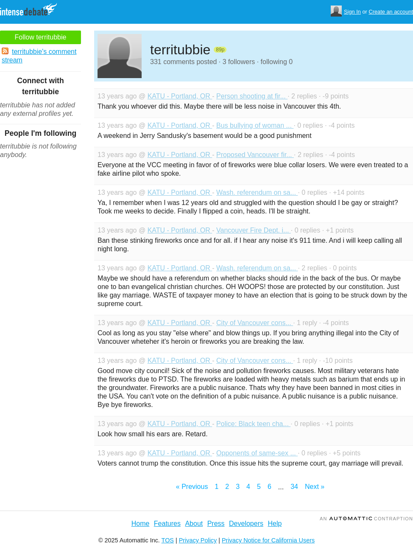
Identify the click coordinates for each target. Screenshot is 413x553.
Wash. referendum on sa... (257, 192)
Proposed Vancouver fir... (255, 154)
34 (294, 486)
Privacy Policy (198, 540)
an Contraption (366, 518)
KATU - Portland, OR (180, 96)
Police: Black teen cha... (253, 423)
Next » (314, 486)
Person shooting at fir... (251, 96)
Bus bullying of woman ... (254, 125)
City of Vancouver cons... (254, 322)
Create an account (390, 11)
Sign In (352, 11)
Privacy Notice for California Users (268, 540)
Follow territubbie (41, 37)
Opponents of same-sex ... (257, 453)
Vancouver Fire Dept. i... (253, 230)
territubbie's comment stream (39, 56)
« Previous (192, 486)
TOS (168, 540)
